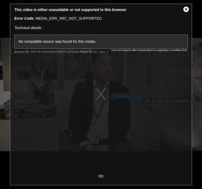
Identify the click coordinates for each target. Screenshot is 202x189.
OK (101, 176)
